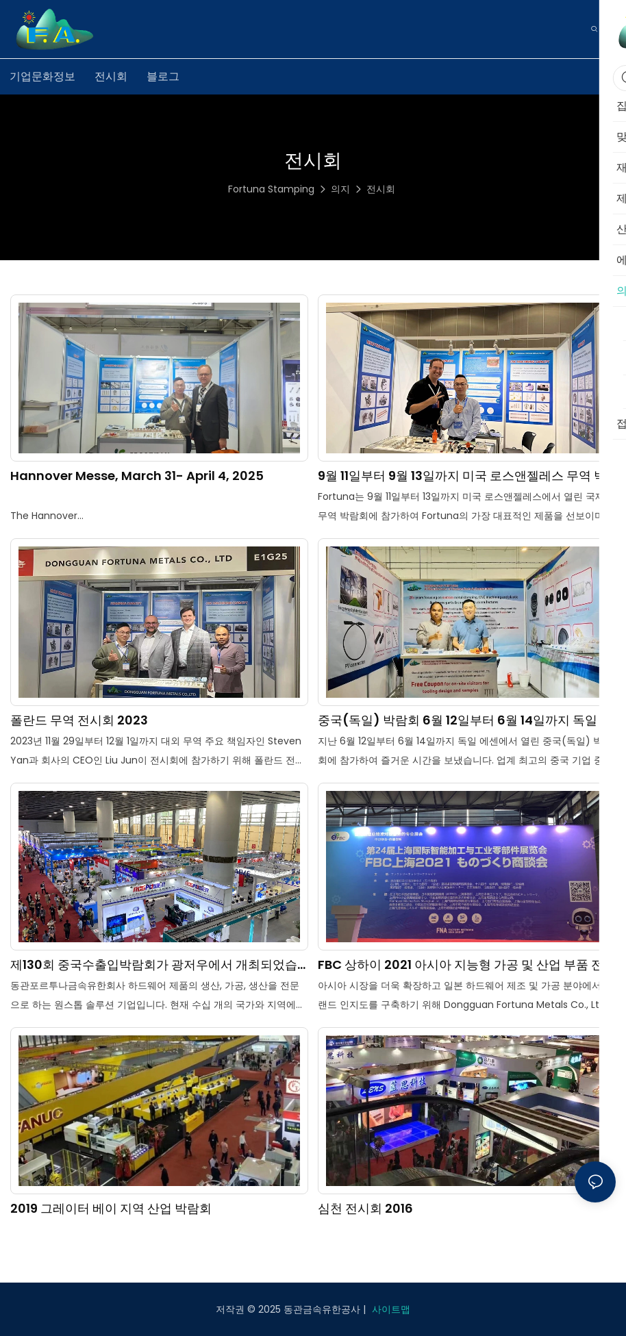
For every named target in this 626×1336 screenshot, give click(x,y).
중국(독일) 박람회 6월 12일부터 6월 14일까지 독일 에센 (465, 720)
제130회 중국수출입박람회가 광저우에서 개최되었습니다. (153, 964)
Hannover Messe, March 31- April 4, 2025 (137, 475)
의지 (340, 189)
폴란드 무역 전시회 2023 (79, 720)
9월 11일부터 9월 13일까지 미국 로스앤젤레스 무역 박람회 (462, 475)
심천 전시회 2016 (365, 1208)
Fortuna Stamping (271, 189)
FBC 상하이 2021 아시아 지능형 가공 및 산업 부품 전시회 (460, 964)
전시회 (380, 189)
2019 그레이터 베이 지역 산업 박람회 (111, 1208)
